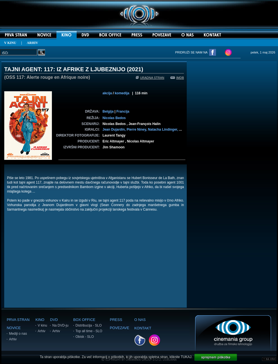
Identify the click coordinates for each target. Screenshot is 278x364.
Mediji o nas (18, 334)
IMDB (177, 77)
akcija (107, 93)
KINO (39, 320)
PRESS (116, 320)
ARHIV (32, 43)
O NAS (139, 320)
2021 (135, 69)
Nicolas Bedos (114, 118)
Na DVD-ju (60, 325)
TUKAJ (186, 357)
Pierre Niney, (137, 129)
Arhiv (13, 339)
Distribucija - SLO (89, 325)
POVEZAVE (119, 328)
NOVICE (14, 328)
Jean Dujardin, (114, 129)
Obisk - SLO (85, 337)
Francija (122, 111)
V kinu (42, 325)
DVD (54, 320)
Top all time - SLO (89, 331)
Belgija (107, 111)
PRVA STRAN (18, 320)
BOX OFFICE (84, 320)
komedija (122, 93)
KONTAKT (142, 328)
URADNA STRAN (150, 77)
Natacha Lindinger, (163, 129)
